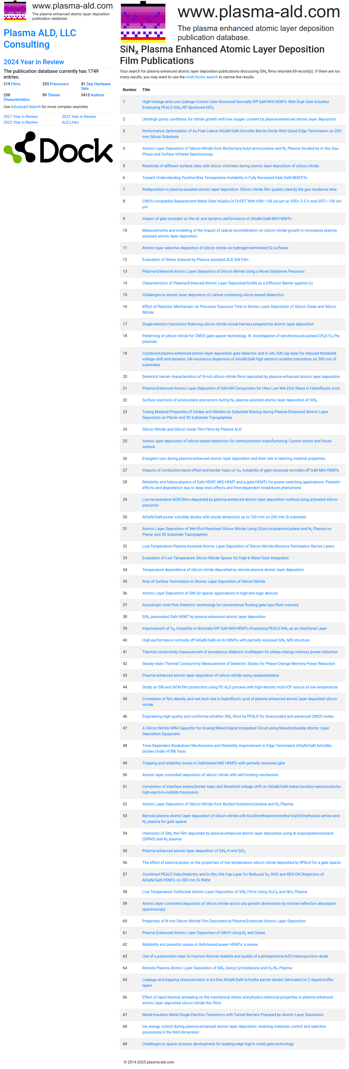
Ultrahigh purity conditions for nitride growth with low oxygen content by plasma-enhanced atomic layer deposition (239, 119)
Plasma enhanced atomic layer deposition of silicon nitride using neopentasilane (210, 675)
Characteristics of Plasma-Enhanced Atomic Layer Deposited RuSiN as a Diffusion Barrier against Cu (227, 283)
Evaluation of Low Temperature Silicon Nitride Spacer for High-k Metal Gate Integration (215, 558)
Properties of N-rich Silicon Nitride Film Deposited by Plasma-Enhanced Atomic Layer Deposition (224, 921)
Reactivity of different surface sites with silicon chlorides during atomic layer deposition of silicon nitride (230, 166)
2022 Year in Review (21, 122)
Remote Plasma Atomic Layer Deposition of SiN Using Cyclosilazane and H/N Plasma (217, 968)
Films (15, 84)
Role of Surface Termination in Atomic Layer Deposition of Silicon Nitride (203, 581)
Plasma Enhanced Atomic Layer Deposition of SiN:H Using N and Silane (203, 932)
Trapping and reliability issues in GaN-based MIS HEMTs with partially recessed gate (213, 763)
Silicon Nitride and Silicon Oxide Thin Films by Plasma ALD (192, 429)
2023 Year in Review (79, 116)
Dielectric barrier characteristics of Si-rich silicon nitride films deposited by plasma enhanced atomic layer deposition (241, 376)
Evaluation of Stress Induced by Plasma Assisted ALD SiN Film (195, 259)
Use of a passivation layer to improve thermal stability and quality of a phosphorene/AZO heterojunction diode (235, 956)
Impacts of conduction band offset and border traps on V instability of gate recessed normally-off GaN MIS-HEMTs (240, 470)
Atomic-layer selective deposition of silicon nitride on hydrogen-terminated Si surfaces (215, 248)
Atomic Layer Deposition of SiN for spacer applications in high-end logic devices (210, 593)
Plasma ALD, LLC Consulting (40, 38)
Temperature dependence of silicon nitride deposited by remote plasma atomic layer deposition (223, 569)
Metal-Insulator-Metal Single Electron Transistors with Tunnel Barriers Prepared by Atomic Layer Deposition (232, 1014)
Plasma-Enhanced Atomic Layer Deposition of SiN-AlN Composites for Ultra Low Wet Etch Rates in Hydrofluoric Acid (240, 388)
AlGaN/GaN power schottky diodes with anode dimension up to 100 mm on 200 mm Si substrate (224, 517)
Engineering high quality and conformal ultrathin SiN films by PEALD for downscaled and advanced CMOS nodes (238, 716)
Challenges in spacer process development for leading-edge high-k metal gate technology (218, 1044)
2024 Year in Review (34, 62)
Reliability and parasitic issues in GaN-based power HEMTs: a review (200, 944)
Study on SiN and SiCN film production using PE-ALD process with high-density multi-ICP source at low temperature (240, 687)
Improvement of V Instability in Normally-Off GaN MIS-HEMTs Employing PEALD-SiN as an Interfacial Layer (234, 628)
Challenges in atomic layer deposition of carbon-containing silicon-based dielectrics (213, 295)
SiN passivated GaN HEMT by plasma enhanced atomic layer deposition (204, 616)
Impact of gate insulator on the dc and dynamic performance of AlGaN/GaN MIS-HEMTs (217, 218)
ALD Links (70, 122)
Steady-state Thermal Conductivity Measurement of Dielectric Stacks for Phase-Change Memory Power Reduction (238, 663)
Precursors (59, 84)
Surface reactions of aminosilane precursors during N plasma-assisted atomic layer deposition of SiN (229, 400)
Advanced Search (26, 106)
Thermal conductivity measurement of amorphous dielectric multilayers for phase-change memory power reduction (240, 652)
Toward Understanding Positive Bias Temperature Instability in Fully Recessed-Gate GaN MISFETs (224, 177)
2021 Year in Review (21, 116)
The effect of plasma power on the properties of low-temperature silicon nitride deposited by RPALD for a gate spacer (241, 862)
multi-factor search (202, 77)
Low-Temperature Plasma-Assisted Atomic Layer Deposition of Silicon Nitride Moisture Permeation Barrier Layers (238, 546)
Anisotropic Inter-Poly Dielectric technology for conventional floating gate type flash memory (220, 605)
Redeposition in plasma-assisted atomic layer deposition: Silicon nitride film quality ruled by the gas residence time (239, 189)
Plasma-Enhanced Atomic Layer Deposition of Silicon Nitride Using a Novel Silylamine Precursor (223, 271)
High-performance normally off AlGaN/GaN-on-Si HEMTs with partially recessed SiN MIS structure (226, 640)
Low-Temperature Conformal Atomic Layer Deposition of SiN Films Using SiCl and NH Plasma (224, 892)
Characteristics (16, 99)
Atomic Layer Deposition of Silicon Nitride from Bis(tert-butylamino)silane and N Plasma (217, 804)
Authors (97, 95)
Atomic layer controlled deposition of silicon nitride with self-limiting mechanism (210, 775)
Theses (54, 95)
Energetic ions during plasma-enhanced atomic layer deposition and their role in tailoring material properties (234, 458)
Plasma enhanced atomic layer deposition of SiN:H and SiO (194, 851)
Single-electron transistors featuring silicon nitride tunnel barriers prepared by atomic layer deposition (228, 324)
